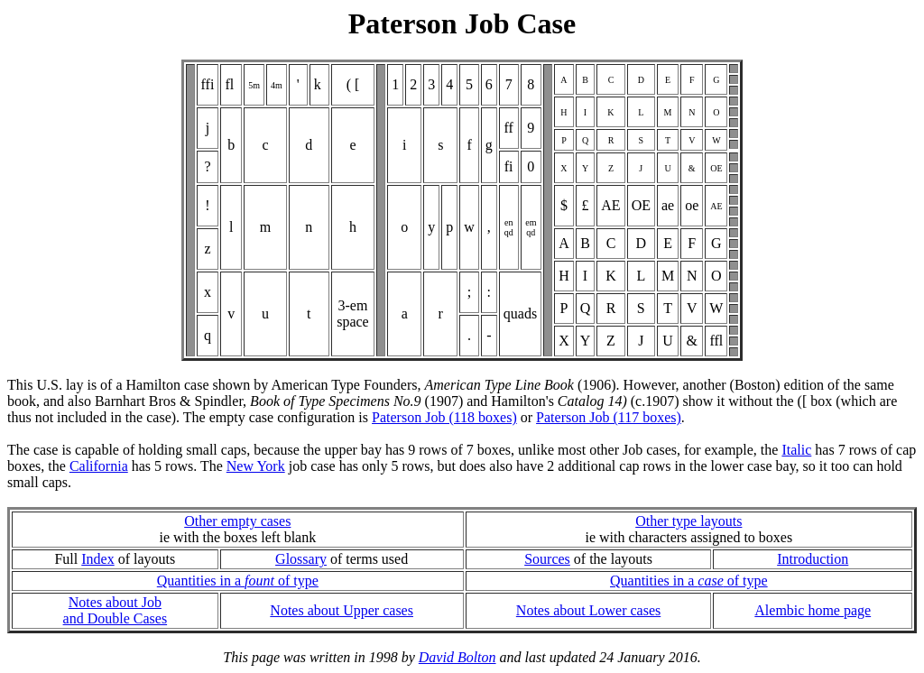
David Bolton (457, 657)
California (98, 466)
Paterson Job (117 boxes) (608, 417)
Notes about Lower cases (588, 610)
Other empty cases (237, 521)
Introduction (812, 559)
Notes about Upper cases (341, 610)
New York (255, 466)
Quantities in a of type (238, 580)
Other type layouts (688, 521)
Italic (796, 449)
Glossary (301, 559)
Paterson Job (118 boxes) (444, 417)
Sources (547, 559)
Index (97, 559)
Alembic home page (812, 610)
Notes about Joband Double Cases (115, 610)
